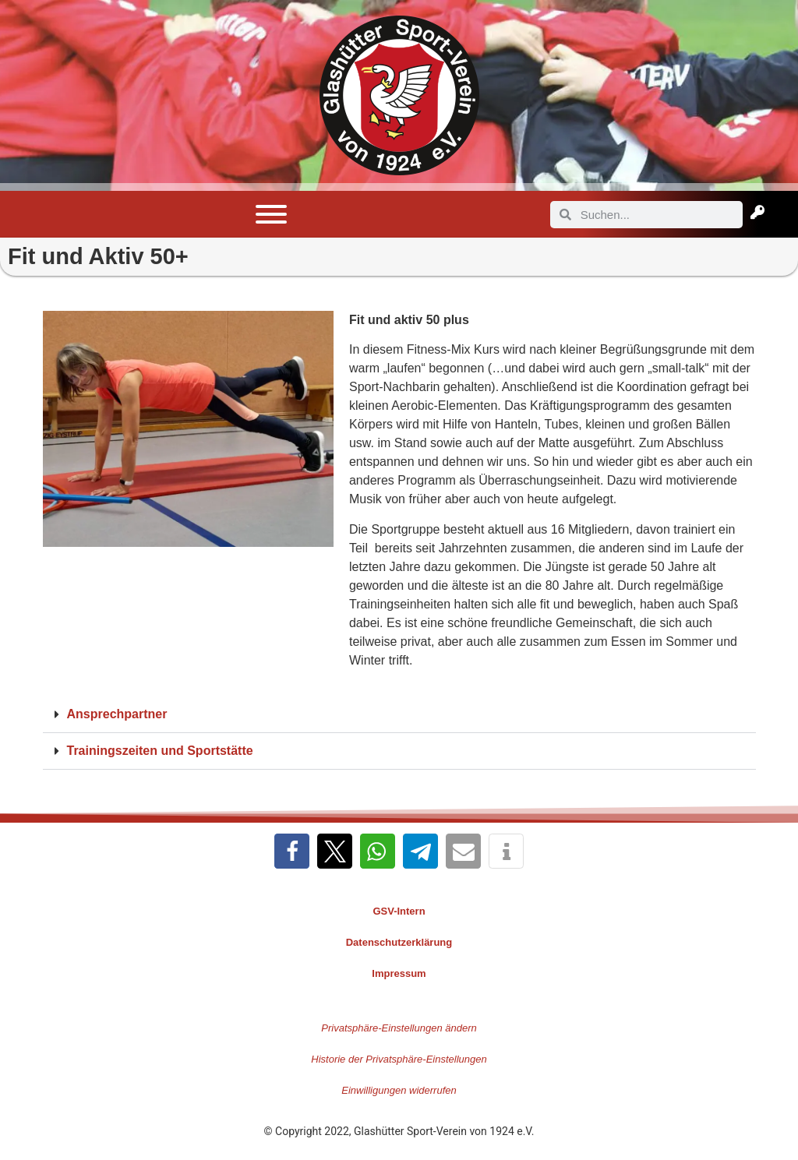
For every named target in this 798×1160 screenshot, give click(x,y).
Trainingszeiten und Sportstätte (160, 750)
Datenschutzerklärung (399, 942)
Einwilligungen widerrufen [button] (398, 1090)
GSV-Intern (399, 911)
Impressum (398, 973)
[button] (399, 714)
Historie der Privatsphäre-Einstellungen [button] (398, 1059)
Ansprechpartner (117, 714)
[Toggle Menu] (271, 214)
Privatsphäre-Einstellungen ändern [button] (398, 1028)
